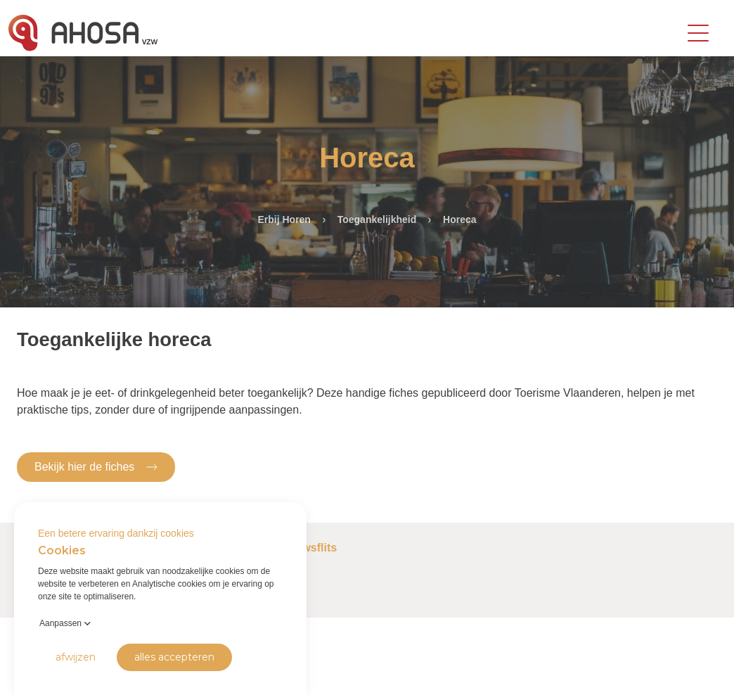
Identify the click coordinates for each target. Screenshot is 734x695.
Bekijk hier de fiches (95, 466)
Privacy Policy (36, 673)
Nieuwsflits (307, 548)
